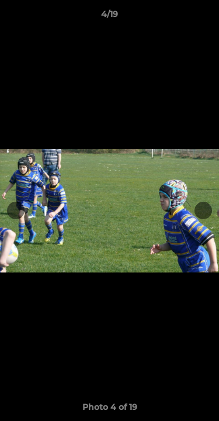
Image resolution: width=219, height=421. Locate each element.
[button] (205, 17)
